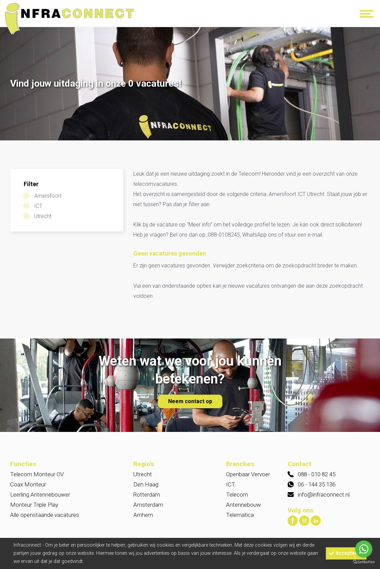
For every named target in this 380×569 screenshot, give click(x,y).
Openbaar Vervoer (248, 474)
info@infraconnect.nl (324, 494)
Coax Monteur (28, 484)
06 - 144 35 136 (316, 484)
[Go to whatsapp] (363, 549)
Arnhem (143, 514)
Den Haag (145, 484)
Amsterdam (148, 504)
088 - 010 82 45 (316, 474)
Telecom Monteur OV (37, 474)
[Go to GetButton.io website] (364, 562)
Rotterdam (146, 494)
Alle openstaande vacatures (44, 514)
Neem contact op (190, 401)
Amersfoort (48, 196)
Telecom (237, 494)
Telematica (240, 514)
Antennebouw (243, 504)
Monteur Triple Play (34, 504)
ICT (38, 206)
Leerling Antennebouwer (40, 494)
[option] (190, 84)
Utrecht (42, 216)
